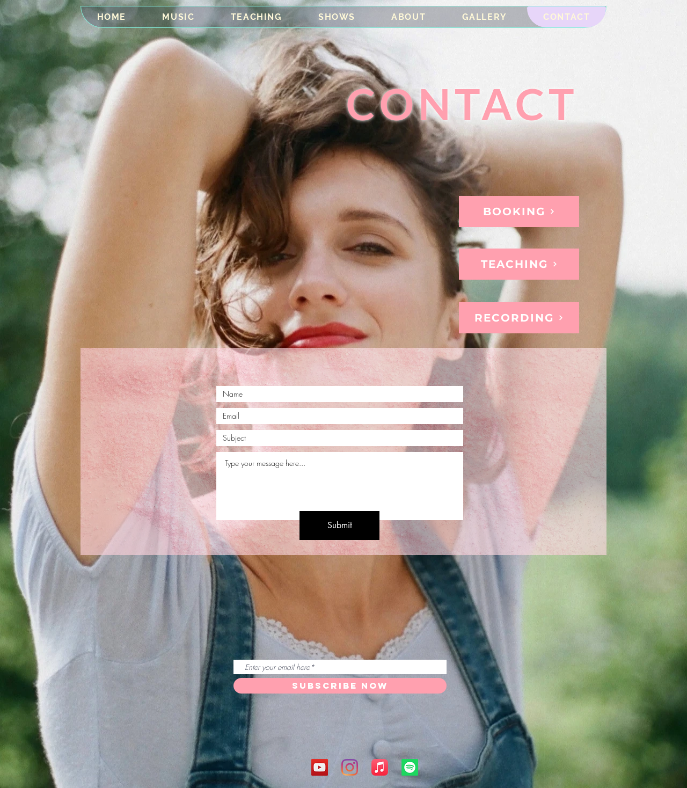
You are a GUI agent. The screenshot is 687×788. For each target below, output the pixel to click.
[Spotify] (409, 767)
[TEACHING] (519, 264)
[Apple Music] (379, 767)
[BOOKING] (519, 211)
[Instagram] (349, 767)
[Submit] (339, 525)
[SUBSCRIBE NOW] (340, 686)
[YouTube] (319, 767)
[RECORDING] (519, 317)
